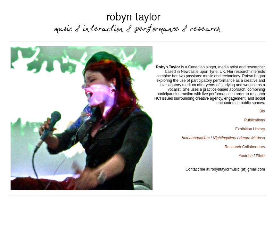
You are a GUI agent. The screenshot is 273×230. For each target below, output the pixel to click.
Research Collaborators (245, 147)
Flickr (260, 156)
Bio (262, 111)
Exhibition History (250, 129)
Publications (254, 120)
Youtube (246, 156)
